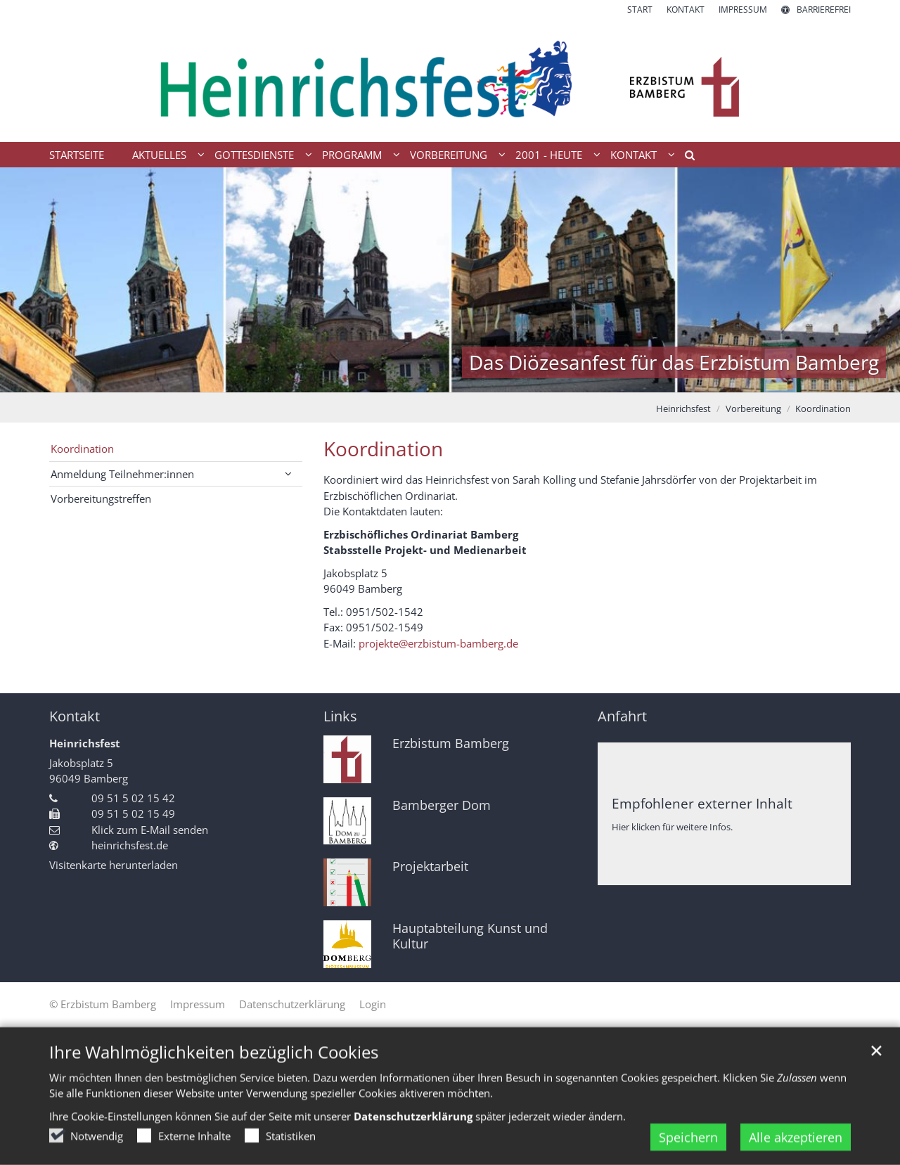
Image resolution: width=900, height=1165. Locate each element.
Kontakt (74, 716)
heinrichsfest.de (129, 845)
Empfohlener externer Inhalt (702, 803)
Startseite (76, 155)
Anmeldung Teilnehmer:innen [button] (122, 474)
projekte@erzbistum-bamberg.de (438, 643)
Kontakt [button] (633, 155)
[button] (685, 157)
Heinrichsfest (683, 408)
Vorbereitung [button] (448, 155)
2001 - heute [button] (548, 155)
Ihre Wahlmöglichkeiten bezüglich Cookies (213, 1067)
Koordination (823, 408)
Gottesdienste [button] (254, 155)
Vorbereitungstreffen (101, 498)
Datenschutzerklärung (413, 1131)
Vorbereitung (753, 408)
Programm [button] (352, 155)
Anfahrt (622, 716)
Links (340, 716)
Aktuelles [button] (159, 155)
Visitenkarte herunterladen (113, 865)
